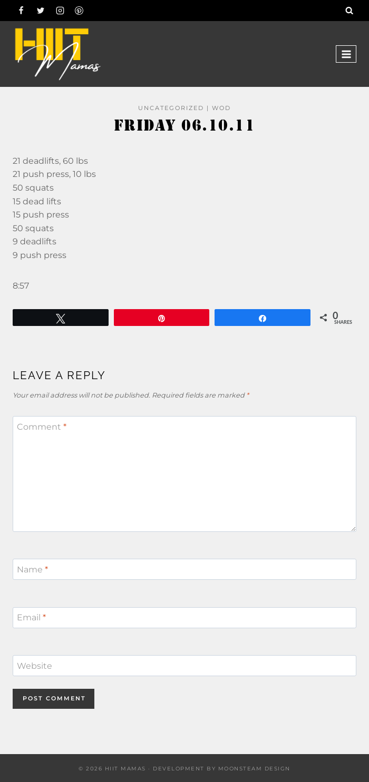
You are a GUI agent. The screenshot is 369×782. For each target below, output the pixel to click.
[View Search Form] (349, 10)
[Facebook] (21, 10)
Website (34, 666)
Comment (41, 427)
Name (32, 569)
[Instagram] (60, 10)
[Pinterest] (79, 10)
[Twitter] (40, 10)
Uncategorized (171, 108)
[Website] (184, 665)
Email (31, 617)
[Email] (184, 617)
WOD (221, 108)
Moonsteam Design (254, 768)
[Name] (184, 569)
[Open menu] (346, 54)
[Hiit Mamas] (57, 54)
